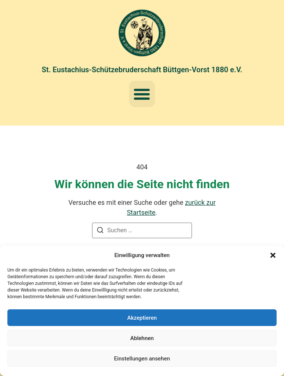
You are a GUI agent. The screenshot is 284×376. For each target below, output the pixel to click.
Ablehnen (141, 338)
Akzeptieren (142, 318)
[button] (273, 255)
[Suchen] (100, 231)
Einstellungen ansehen (142, 358)
